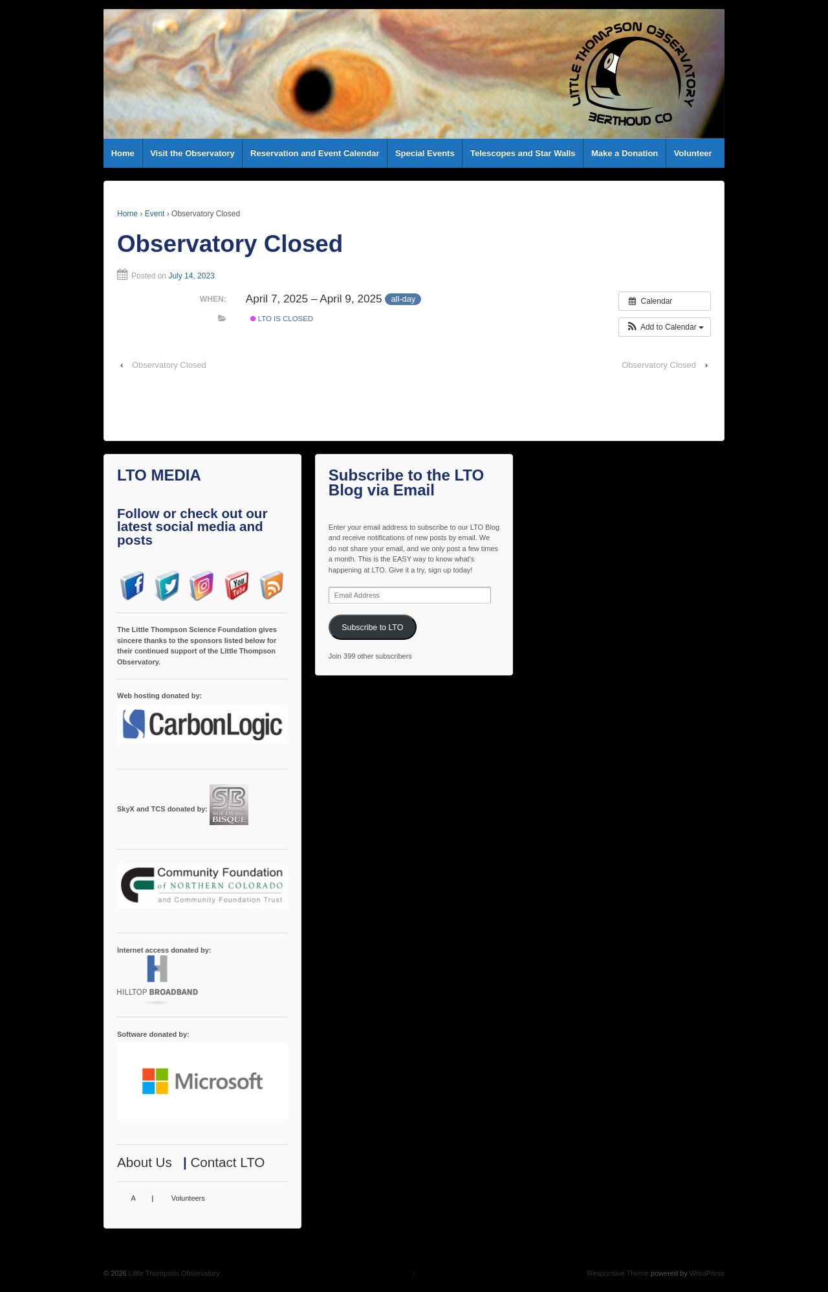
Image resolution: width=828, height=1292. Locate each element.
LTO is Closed (282, 319)
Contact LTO (227, 1162)
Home (123, 153)
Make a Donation (624, 153)
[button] (664, 327)
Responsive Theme (618, 1273)
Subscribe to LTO (372, 627)
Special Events (425, 153)
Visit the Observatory (192, 153)
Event (155, 213)
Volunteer (693, 153)
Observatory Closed (169, 365)
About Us (144, 1162)
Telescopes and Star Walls (523, 153)
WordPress (707, 1273)
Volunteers (188, 1198)
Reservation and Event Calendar (314, 153)
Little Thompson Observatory (173, 1273)
